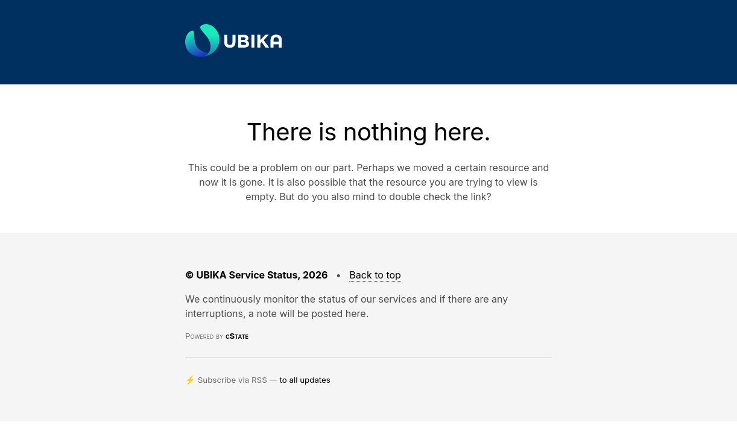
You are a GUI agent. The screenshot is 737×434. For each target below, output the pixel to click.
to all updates (305, 380)
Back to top (375, 275)
